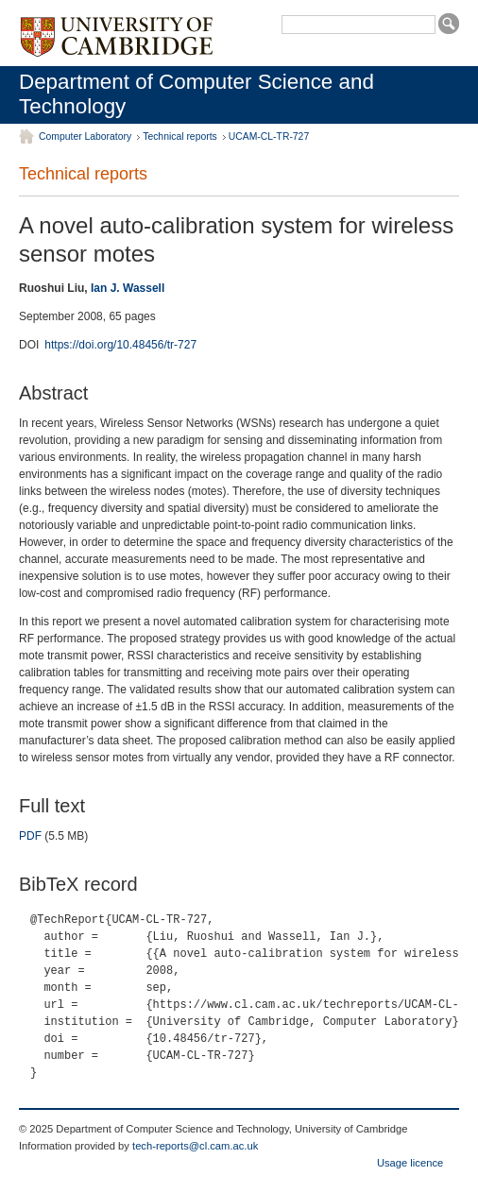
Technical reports (180, 136)
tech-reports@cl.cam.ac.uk (195, 1145)
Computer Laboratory (85, 136)
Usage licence (410, 1162)
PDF (30, 836)
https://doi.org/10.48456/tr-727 (120, 344)
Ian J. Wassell (127, 288)
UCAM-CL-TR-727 (269, 136)
